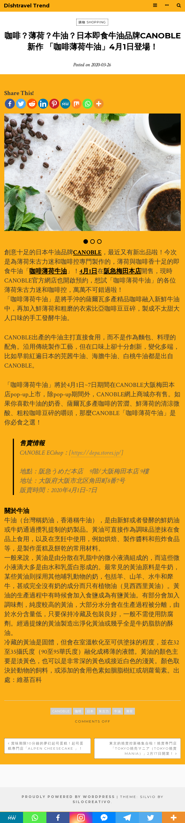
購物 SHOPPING (92, 22)
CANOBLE (61, 711)
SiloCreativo (92, 802)
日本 (90, 711)
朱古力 (104, 711)
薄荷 (129, 711)
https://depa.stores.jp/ (96, 453)
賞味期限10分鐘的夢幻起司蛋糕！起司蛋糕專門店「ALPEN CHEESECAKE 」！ (46, 745)
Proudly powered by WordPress (68, 797)
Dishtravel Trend (27, 6)
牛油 (117, 711)
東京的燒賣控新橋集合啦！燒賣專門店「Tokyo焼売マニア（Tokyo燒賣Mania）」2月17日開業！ (143, 748)
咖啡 (78, 711)
